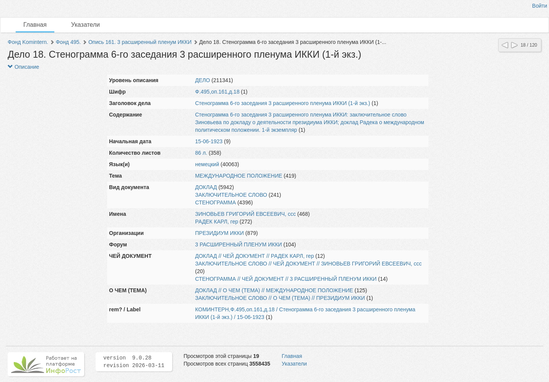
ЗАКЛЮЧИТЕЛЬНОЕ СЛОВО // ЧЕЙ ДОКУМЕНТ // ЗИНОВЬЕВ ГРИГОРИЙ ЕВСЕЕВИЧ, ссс (308, 264)
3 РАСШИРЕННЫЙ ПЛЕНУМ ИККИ (238, 244)
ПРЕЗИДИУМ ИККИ (219, 233)
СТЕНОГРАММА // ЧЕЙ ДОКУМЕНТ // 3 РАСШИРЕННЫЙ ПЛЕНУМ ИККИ (285, 279)
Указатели (85, 24)
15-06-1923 (209, 141)
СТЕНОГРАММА (215, 202)
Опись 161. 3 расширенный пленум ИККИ (140, 42)
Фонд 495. (68, 42)
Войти (539, 6)
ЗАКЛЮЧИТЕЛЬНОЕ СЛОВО (231, 195)
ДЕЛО (202, 80)
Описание (23, 67)
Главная (35, 24)
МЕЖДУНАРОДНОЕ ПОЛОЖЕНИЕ (238, 176)
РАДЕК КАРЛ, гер (216, 222)
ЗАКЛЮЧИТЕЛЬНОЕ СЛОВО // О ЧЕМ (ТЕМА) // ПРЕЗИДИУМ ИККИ (280, 298)
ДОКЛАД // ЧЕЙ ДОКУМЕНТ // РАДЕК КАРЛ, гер (254, 256)
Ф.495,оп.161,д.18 (217, 92)
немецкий (207, 164)
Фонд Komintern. (28, 42)
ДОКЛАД (206, 187)
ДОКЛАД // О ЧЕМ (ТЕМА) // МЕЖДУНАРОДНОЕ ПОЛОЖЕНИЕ (274, 290)
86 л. (201, 153)
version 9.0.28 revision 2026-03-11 (134, 362)
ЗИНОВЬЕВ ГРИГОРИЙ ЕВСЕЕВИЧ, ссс (245, 214)
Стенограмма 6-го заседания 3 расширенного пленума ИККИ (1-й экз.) (282, 103)
